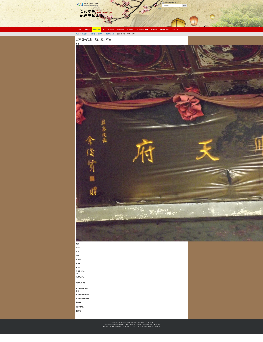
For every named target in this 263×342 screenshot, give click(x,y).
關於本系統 (164, 30)
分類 (77, 244)
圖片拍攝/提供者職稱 (82, 298)
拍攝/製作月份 (80, 277)
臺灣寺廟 (96, 30)
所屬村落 (79, 259)
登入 (159, 8)
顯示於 (78, 248)
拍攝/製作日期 (80, 283)
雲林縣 (93, 34)
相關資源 (154, 30)
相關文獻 (79, 302)
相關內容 (79, 311)
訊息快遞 (130, 30)
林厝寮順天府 (110, 34)
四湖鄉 (100, 34)
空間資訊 (120, 30)
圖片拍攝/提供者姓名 (82, 288)
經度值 (78, 263)
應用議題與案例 (142, 30)
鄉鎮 (77, 255)
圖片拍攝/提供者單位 (82, 294)
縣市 (77, 251)
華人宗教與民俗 (108, 30)
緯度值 (78, 267)
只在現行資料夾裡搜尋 (170, 2)
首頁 (79, 30)
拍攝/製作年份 (80, 271)
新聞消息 (175, 30)
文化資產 (87, 30)
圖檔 (77, 44)
